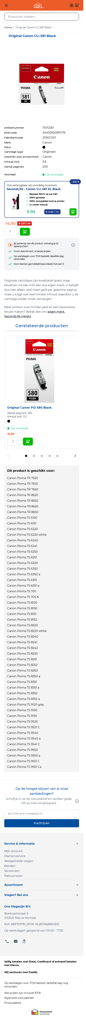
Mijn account (13, 851)
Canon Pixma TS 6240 (22, 540)
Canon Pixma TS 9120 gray (25, 704)
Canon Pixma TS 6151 (21, 523)
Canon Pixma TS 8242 (22, 648)
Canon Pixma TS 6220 (22, 529)
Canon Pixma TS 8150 (22, 608)
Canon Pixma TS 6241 (22, 546)
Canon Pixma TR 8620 (22, 506)
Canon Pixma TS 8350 (22, 670)
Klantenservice (14, 856)
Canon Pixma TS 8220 (22, 625)
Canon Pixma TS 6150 (22, 517)
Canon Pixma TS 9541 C (23, 744)
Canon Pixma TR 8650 (22, 512)
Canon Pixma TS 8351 (22, 682)
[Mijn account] (71, 5)
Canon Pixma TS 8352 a (23, 699)
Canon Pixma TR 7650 (22, 489)
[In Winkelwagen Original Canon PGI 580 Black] (28, 441)
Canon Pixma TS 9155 (22, 716)
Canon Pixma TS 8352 (22, 693)
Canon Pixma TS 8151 (21, 614)
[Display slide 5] (57, 456)
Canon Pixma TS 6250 (22, 551)
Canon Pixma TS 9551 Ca (24, 767)
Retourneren (13, 876)
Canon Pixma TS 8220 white (27, 631)
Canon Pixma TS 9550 (22, 750)
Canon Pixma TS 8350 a (23, 676)
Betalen (9, 866)
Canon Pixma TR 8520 (22, 495)
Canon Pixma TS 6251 (22, 557)
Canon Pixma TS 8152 (22, 619)
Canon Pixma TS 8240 (22, 636)
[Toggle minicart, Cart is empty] (77, 5)
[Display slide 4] (49, 456)
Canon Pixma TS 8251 (22, 659)
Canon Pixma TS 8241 (22, 642)
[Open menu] (6, 5)
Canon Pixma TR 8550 (22, 500)
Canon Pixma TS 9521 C (23, 727)
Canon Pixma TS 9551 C (23, 761)
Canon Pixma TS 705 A (23, 597)
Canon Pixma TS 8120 (22, 602)
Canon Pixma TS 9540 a (24, 738)
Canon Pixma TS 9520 (22, 721)
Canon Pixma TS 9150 (22, 710)
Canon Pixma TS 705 (21, 591)
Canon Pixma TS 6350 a (23, 574)
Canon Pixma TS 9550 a (23, 755)
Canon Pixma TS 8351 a (23, 687)
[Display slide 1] (26, 456)
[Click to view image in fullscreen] (41, 84)
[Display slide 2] (34, 456)
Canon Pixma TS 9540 (22, 733)
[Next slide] (75, 456)
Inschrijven (42, 823)
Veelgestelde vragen (18, 861)
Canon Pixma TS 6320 (22, 563)
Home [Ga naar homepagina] (8, 27)
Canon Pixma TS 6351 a (23, 585)
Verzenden (12, 871)
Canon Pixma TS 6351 (22, 580)
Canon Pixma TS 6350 (22, 568)
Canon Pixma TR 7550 (22, 483)
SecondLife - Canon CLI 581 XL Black (34, 189)
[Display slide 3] (42, 456)
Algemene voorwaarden (19, 997)
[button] (41, 844)
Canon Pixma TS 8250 (22, 653)
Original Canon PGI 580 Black (29, 407)
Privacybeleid (12, 1002)
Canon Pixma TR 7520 (22, 478)
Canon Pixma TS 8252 (22, 665)
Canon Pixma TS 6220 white (27, 534)
